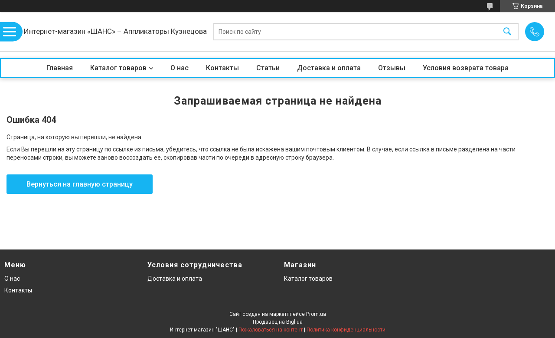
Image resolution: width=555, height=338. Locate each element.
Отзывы (391, 68)
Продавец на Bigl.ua (278, 322)
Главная (59, 68)
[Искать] (507, 32)
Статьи (268, 68)
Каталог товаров (118, 68)
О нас (179, 68)
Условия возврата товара (466, 68)
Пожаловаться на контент (270, 330)
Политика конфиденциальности (346, 330)
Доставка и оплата (329, 68)
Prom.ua (316, 314)
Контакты (222, 68)
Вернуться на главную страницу (79, 184)
